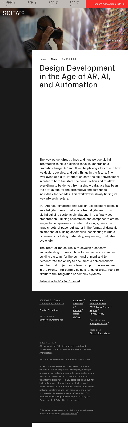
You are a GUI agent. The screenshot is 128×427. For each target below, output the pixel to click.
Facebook (78, 303)
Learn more (73, 400)
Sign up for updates (100, 333)
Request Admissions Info (107, 3)
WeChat (77, 317)
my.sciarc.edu (97, 300)
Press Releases (98, 303)
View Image (112, 40)
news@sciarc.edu (99, 323)
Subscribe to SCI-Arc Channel (60, 281)
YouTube (77, 310)
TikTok (76, 313)
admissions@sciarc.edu (51, 319)
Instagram (78, 300)
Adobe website (69, 413)
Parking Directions (49, 310)
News (54, 59)
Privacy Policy (97, 313)
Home (43, 59)
